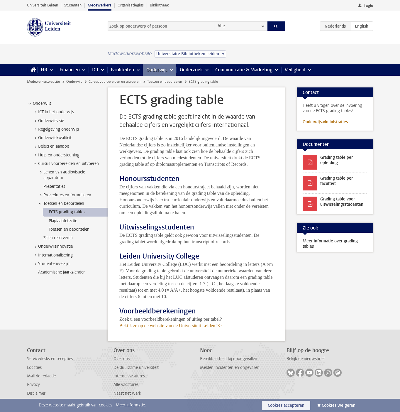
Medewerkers (99, 5)
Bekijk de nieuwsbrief (306, 359)
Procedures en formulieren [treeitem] (64, 195)
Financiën (70, 70)
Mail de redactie (41, 376)
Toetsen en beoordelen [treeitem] (61, 204)
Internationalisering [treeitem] (53, 255)
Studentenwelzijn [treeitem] (51, 264)
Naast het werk (127, 393)
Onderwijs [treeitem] (39, 104)
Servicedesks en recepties (50, 359)
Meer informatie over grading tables (330, 243)
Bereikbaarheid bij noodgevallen (228, 359)
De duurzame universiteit (136, 367)
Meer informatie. (131, 405)
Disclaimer (36, 393)
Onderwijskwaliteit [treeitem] (52, 138)
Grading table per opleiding (336, 160)
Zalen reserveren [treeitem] (58, 238)
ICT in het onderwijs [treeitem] (53, 112)
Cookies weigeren (338, 405)
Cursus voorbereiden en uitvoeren (114, 81)
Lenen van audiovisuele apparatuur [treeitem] (61, 174)
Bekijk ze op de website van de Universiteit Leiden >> (170, 325)
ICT (95, 70)
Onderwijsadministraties (325, 122)
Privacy (33, 384)
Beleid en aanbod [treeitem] (51, 146)
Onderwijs (156, 70)
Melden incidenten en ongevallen (230, 367)
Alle (221, 26)
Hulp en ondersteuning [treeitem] (56, 155)
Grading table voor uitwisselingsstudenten (341, 201)
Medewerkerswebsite (43, 81)
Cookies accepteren (286, 405)
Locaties (34, 367)
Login (368, 6)
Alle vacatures (125, 384)
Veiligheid (295, 70)
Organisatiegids (131, 5)
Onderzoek (191, 70)
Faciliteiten (122, 70)
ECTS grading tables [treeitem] (67, 212)
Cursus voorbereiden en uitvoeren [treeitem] (66, 164)
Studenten (73, 5)
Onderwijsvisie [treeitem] (48, 121)
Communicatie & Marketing (243, 70)
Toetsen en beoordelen (164, 81)
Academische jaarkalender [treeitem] (61, 272)
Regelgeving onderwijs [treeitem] (56, 129)
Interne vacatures (129, 376)
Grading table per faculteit (336, 180)
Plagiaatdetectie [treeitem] (63, 221)
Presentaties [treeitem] (54, 186)
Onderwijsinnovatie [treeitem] (53, 246)
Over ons (121, 359)
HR (44, 70)
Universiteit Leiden (42, 5)
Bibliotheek (159, 5)
